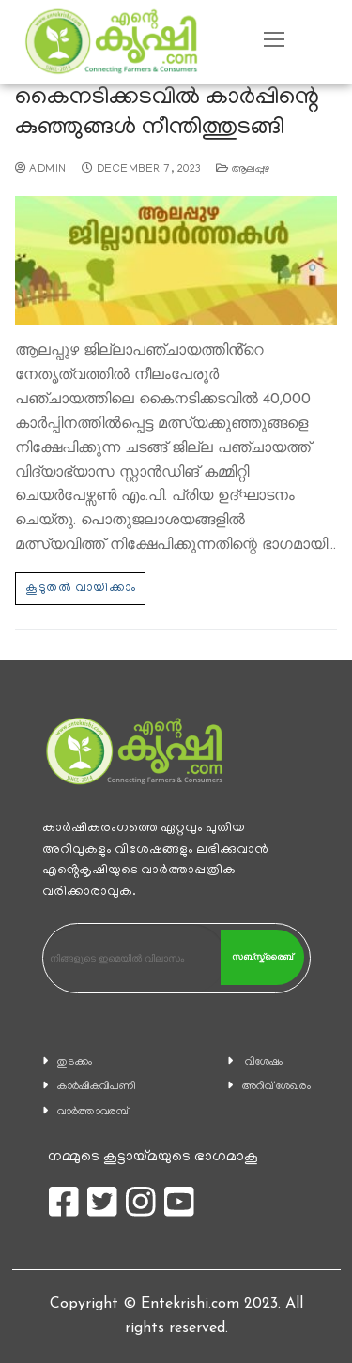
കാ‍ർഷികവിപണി (96, 1087)
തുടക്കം (74, 1062)
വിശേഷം (264, 1062)
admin (41, 169)
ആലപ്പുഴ (243, 169)
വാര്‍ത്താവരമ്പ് (93, 1112)
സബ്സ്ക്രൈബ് (262, 957)
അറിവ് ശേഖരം (276, 1087)
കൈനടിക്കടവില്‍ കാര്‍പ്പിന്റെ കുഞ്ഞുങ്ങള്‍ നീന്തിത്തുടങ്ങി (167, 114)
